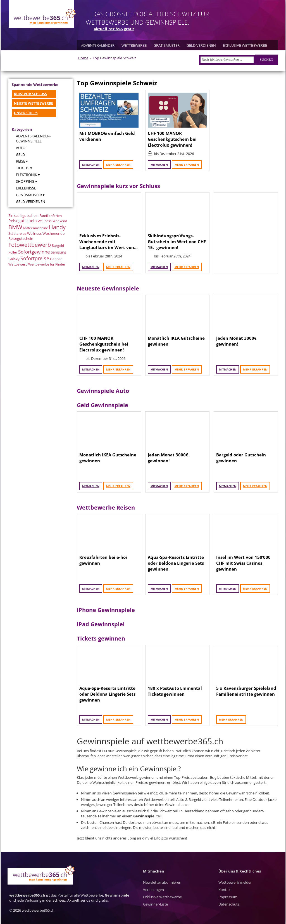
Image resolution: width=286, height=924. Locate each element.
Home (83, 57)
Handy (57, 227)
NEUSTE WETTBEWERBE (33, 103)
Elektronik (26, 174)
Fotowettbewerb (29, 244)
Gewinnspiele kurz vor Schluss (118, 186)
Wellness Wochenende (46, 233)
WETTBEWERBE (134, 45)
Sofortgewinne (34, 251)
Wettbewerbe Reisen (106, 507)
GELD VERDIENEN (201, 45)
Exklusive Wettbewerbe (162, 896)
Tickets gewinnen (101, 638)
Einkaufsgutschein (23, 215)
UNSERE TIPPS (26, 113)
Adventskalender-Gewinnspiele (33, 138)
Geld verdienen (30, 201)
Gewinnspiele (117, 895)
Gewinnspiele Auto (103, 391)
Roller (12, 252)
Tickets (22, 167)
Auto (20, 147)
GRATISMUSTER (167, 45)
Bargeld (58, 245)
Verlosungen (153, 889)
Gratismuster (29, 194)
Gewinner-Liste (155, 904)
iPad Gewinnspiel (101, 624)
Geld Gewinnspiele (102, 405)
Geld (20, 154)
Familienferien (50, 215)
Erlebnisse (26, 188)
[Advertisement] (245, 232)
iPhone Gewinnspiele (106, 610)
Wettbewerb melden (235, 882)
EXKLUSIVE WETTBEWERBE (245, 45)
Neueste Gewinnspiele (108, 288)
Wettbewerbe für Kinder (46, 264)
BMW (15, 227)
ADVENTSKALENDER (98, 45)
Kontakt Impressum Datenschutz (228, 897)
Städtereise (17, 233)
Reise (20, 161)
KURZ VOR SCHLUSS (30, 94)
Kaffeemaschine (35, 228)
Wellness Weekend (52, 221)
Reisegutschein (22, 220)
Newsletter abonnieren (162, 882)
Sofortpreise (34, 258)
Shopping (25, 181)
